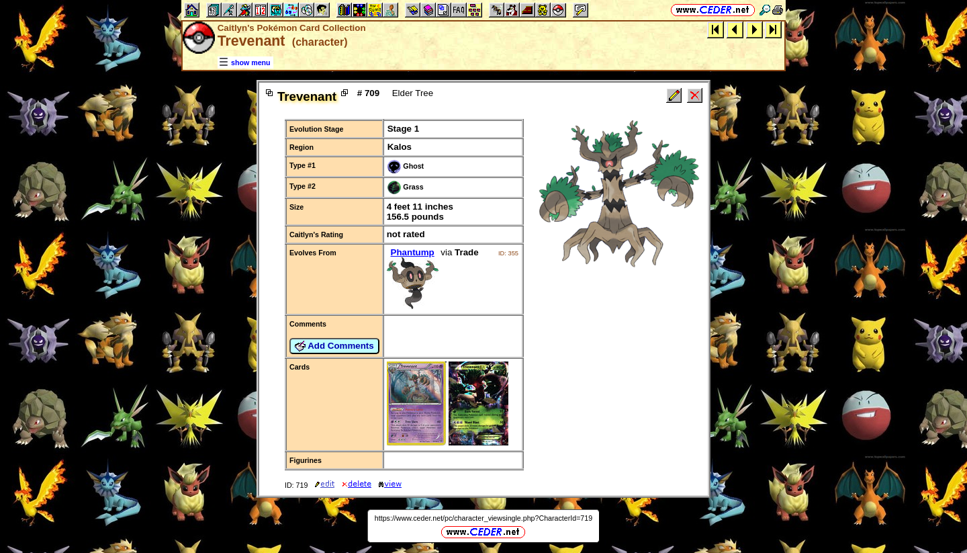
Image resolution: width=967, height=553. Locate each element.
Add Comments (334, 346)
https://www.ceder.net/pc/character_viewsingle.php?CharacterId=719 (483, 518)
